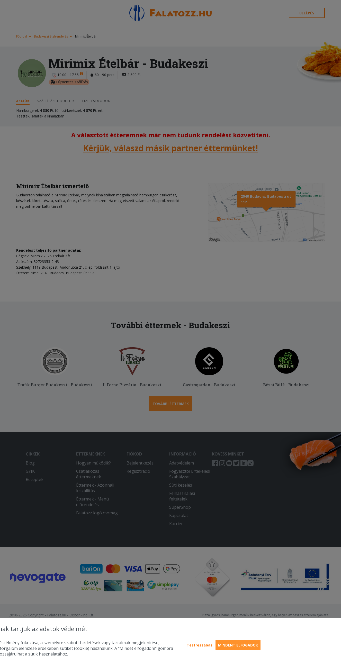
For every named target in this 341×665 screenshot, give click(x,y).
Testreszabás (199, 645)
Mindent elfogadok (238, 645)
